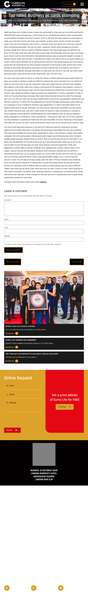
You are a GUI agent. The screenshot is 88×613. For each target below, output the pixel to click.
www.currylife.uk (44, 560)
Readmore (12, 333)
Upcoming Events (61, 596)
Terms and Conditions (32, 604)
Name (6, 219)
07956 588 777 (43, 586)
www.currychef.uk (44, 563)
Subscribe (65, 407)
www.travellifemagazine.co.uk (44, 567)
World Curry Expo (45, 596)
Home (11, 20)
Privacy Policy (59, 604)
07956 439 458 (43, 589)
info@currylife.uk (74, 586)
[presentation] (21, 419)
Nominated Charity (44, 599)
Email (6, 228)
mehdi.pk (43, 182)
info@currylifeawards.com (74, 589)
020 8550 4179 (16, 588)
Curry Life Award (39, 607)
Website (7, 236)
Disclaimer (47, 604)
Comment (8, 200)
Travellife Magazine (29, 596)
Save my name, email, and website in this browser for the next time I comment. (33, 244)
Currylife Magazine (12, 596)
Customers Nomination (28, 20)
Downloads (70, 4)
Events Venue (75, 596)
